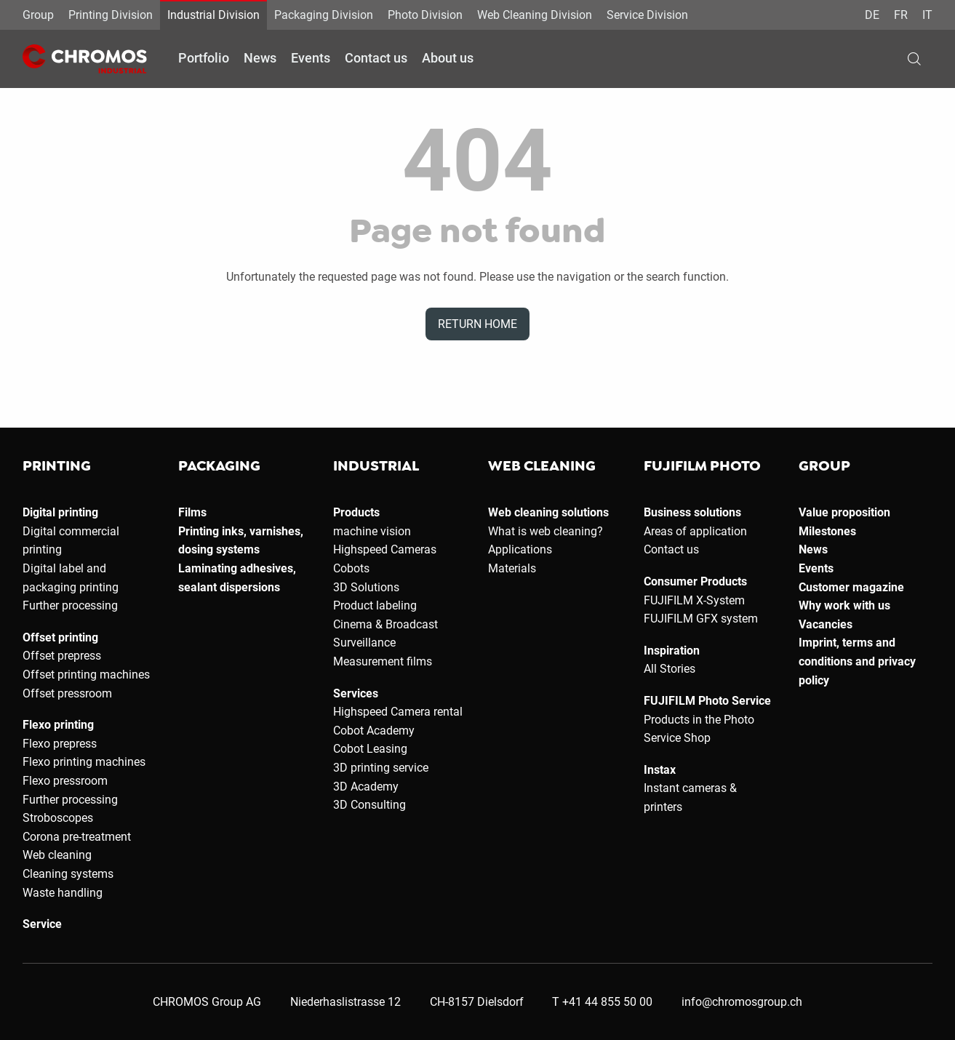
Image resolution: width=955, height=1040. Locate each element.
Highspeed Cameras (384, 549)
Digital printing (60, 512)
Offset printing (60, 637)
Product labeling (375, 605)
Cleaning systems (68, 874)
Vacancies (825, 624)
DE (872, 15)
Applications (520, 549)
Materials (512, 568)
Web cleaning (57, 855)
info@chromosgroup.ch (742, 1002)
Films (192, 512)
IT (927, 15)
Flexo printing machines (84, 762)
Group (38, 15)
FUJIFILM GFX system (701, 618)
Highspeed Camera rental (398, 712)
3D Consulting (369, 805)
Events (310, 57)
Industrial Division (213, 15)
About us (447, 57)
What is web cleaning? (545, 531)
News (260, 57)
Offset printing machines (86, 674)
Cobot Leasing (370, 749)
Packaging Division (323, 15)
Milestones (827, 531)
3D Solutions (366, 587)
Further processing (70, 605)
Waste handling (63, 893)
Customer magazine (851, 587)
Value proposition (844, 512)
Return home (477, 324)
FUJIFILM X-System (694, 600)
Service (42, 924)
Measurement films (382, 661)
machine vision (372, 531)
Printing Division (110, 15)
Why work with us (844, 605)
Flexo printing (58, 725)
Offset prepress (62, 656)
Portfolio (203, 57)
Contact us (376, 57)
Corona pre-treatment (77, 837)
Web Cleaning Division (534, 15)
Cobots (351, 568)
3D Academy (366, 786)
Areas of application (695, 531)
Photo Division (425, 15)
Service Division (647, 15)
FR (901, 15)
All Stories (669, 669)
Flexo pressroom (65, 781)
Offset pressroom (67, 693)
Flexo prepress (60, 744)
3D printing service (380, 768)
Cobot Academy (374, 730)
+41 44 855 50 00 (607, 1002)
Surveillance (364, 642)
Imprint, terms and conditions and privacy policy (857, 661)
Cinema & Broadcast (385, 624)
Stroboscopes (58, 818)
